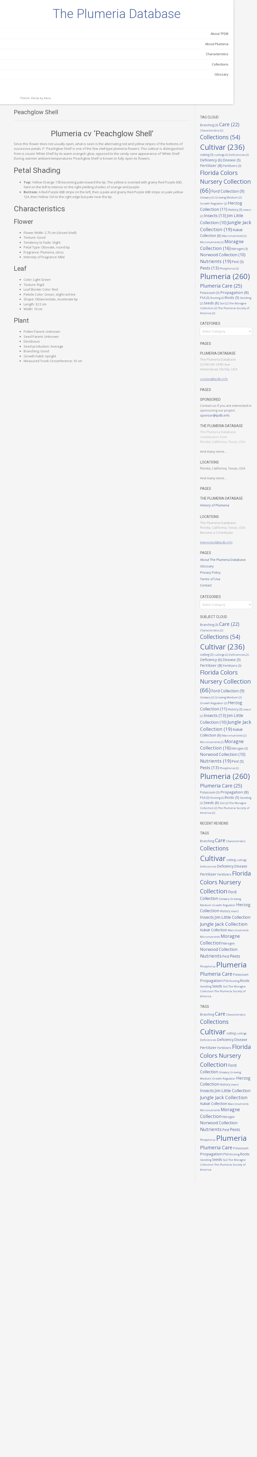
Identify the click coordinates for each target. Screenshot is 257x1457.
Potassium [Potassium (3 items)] (234, 274)
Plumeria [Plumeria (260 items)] (230, 1155)
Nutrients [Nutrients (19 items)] (230, 225)
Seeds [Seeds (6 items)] (238, 291)
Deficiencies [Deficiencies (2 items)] (240, 64)
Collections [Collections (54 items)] (229, 979)
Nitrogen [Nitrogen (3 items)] (223, 213)
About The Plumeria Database (230, 586)
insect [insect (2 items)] (244, 152)
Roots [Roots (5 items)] (241, 285)
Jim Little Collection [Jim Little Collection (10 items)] (229, 165)
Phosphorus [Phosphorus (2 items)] (224, 238)
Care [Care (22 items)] (235, 966)
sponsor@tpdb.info (230, 418)
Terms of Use (225, 608)
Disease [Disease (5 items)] (239, 1002)
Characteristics (54, 79)
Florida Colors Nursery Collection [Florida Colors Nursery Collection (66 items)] (229, 104)
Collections (57, 89)
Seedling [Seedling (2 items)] (222, 291)
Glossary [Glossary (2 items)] (239, 1049)
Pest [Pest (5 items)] (221, 232)
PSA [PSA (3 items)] (241, 1176)
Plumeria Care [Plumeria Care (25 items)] (231, 1164)
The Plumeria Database (35, 26)
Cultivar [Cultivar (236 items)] (228, 989)
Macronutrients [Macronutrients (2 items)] (227, 189)
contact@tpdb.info (229, 376)
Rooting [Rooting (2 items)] (226, 286)
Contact (221, 614)
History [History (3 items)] (230, 152)
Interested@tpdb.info (231, 566)
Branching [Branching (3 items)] (224, 21)
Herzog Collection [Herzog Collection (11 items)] (229, 1063)
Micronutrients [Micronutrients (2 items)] (227, 194)
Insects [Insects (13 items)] (226, 158)
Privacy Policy (225, 602)
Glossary (58, 99)
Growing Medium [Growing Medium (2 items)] (232, 135)
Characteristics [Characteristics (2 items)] (235, 28)
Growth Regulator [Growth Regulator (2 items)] (228, 140)
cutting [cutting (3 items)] (240, 58)
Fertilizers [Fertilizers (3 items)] (224, 80)
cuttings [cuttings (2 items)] (222, 64)
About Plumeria (53, 69)
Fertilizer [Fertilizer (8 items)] (231, 74)
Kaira (47, 123)
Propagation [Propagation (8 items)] (229, 280)
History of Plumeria (229, 524)
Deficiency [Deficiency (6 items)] (226, 69)
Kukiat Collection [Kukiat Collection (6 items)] (231, 184)
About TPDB (56, 58)
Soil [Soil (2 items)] (228, 1187)
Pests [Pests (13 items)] (237, 232)
